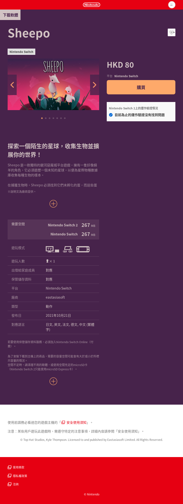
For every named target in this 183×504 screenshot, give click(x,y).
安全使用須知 (73, 422)
